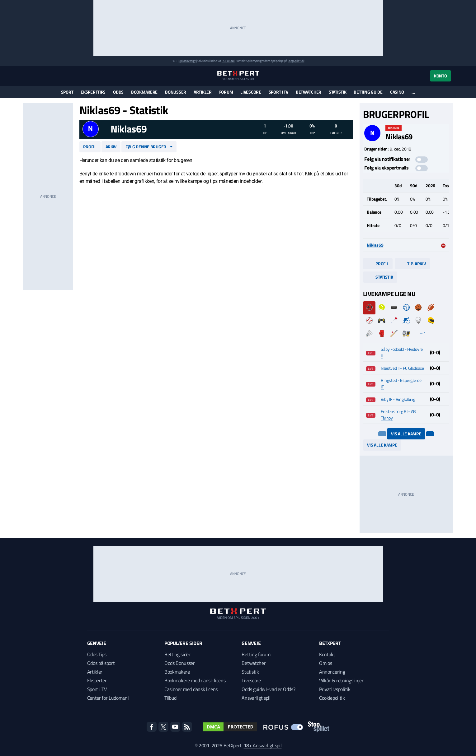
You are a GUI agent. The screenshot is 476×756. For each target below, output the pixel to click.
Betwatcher (308, 92)
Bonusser (175, 92)
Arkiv (111, 146)
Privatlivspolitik (335, 689)
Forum (226, 92)
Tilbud (170, 698)
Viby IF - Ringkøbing (398, 399)
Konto (440, 75)
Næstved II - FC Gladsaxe (402, 368)
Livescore (250, 92)
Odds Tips (96, 654)
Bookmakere (144, 92)
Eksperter (97, 680)
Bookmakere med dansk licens (194, 680)
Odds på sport (101, 663)
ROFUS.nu (228, 60)
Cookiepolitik (332, 698)
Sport (67, 92)
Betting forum (256, 654)
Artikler (203, 92)
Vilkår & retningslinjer (341, 680)
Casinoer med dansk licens (191, 689)
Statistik (337, 92)
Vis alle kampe (406, 433)
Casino (397, 92)
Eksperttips (93, 92)
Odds (118, 92)
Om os (325, 663)
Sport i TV (278, 92)
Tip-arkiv (412, 263)
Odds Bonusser (179, 663)
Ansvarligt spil (256, 698)
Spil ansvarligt (187, 60)
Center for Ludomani (108, 698)
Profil (89, 146)
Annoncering (332, 671)
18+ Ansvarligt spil (263, 745)
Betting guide (368, 92)
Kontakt (327, 654)
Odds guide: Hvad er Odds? (268, 689)
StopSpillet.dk (296, 60)
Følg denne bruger (145, 146)
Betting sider (177, 654)
